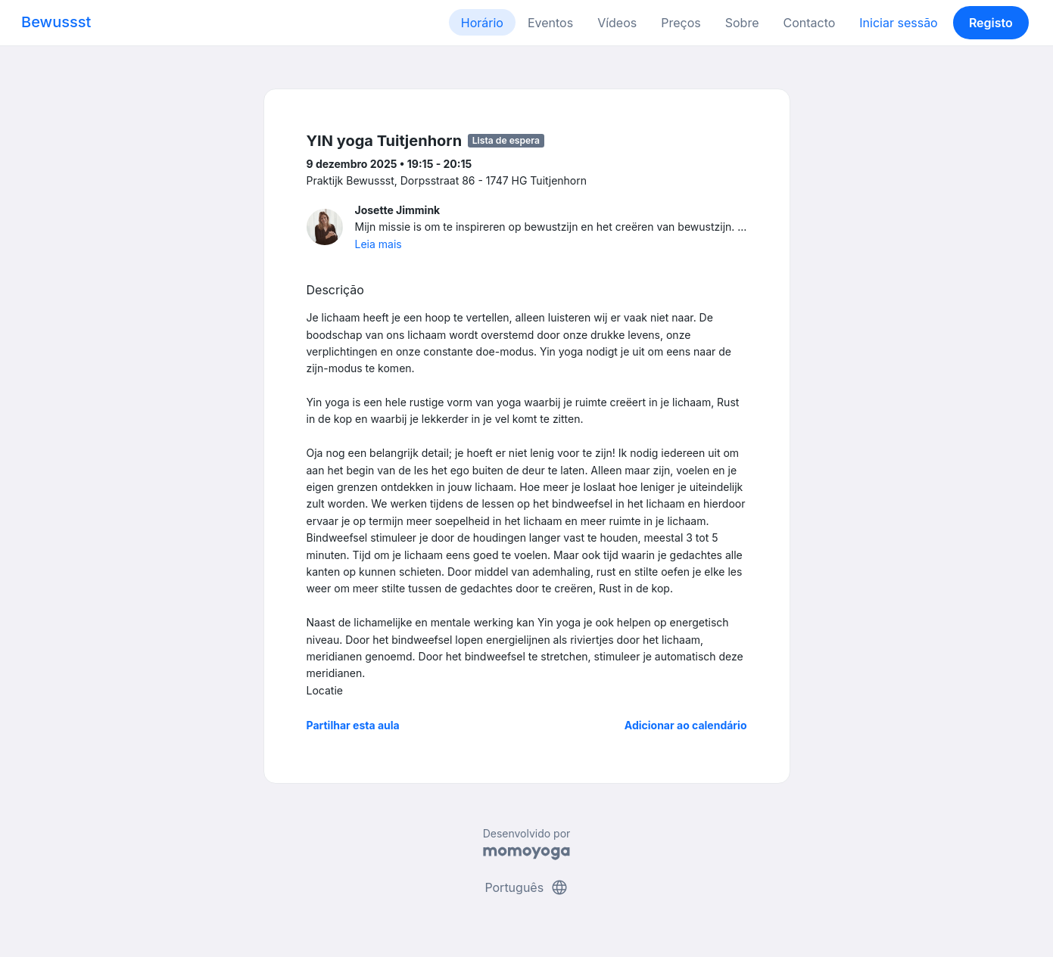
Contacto (809, 22)
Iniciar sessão (898, 22)
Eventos (550, 22)
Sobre (742, 22)
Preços (680, 22)
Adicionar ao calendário (686, 725)
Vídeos (617, 22)
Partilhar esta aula (353, 725)
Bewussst (56, 22)
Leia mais (378, 244)
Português (526, 887)
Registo (991, 22)
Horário (482, 22)
